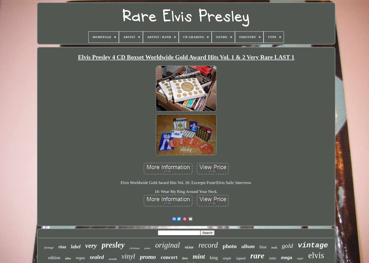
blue (262, 247)
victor (189, 247)
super (300, 258)
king (214, 257)
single (227, 258)
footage (49, 247)
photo (230, 246)
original (167, 245)
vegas (80, 258)
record (208, 245)
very (91, 245)
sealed (97, 257)
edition (54, 257)
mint (199, 256)
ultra (68, 258)
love (185, 258)
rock (274, 247)
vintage (313, 245)
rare (257, 255)
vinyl (128, 256)
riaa (62, 246)
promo (148, 257)
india (272, 258)
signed (241, 258)
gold (287, 245)
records (113, 258)
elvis (316, 255)
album (248, 246)
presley (113, 245)
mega (286, 257)
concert (169, 257)
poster (147, 248)
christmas (134, 248)
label (75, 246)
